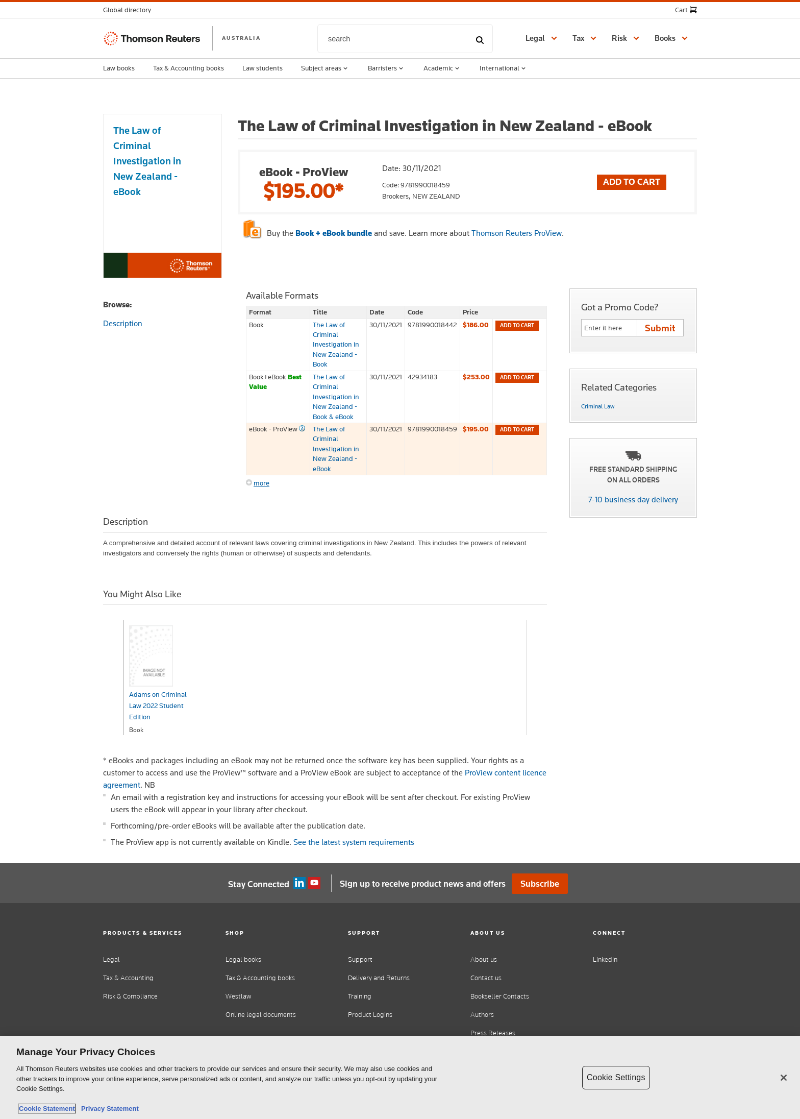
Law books (119, 67)
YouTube (314, 883)
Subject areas (325, 68)
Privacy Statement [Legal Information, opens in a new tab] (108, 1108)
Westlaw (238, 996)
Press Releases (492, 1033)
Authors (482, 1014)
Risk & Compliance (130, 996)
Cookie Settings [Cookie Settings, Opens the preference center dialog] (616, 1077)
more (261, 483)
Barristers (386, 68)
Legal (111, 959)
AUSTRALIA (241, 37)
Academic (442, 68)
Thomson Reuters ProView (516, 233)
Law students (262, 67)
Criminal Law (597, 406)
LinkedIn (605, 959)
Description (122, 323)
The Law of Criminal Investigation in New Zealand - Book (336, 344)
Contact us (486, 978)
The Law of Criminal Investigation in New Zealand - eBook (336, 448)
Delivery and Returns (379, 978)
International (504, 68)
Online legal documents (261, 1014)
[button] (130, 10)
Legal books (243, 959)
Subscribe (539, 883)
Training (359, 996)
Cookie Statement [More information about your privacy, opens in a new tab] (47, 1108)
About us (483, 959)
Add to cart (517, 325)
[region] (400, 1077)
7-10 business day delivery (633, 499)
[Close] (783, 1077)
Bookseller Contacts (499, 996)
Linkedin (299, 883)
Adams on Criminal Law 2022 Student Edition (158, 705)
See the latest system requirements (353, 842)
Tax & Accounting (128, 978)
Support (360, 959)
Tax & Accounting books (188, 67)
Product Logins (370, 1014)
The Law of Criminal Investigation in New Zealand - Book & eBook (336, 396)
